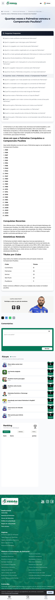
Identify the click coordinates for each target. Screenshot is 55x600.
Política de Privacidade (11, 593)
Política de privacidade (8, 521)
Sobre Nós (4, 513)
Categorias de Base (6, 570)
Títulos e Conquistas (34, 553)
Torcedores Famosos (35, 578)
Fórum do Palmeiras (7, 518)
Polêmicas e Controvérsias (9, 575)
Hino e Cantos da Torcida (8, 572)
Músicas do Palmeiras (7, 545)
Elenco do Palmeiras (7, 542)
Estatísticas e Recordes (35, 564)
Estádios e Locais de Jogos (9, 559)
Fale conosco (5, 526)
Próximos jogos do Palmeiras (9, 534)
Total (34, 431)
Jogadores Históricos (7, 556)
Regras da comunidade (8, 523)
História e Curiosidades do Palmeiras (15, 551)
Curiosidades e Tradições (8, 564)
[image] (49, 331)
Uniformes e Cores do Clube (37, 572)
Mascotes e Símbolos (35, 562)
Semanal (6, 431)
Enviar (47, 348)
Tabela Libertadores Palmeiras (10, 540)
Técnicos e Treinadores (35, 556)
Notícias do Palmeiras (7, 515)
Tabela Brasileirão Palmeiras (9, 537)
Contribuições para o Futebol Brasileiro (40, 575)
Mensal (21, 431)
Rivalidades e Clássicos (35, 559)
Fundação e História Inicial (9, 553)
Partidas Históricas (6, 562)
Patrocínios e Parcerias (8, 567)
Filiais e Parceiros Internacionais (38, 567)
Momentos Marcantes (35, 570)
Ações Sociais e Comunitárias (9, 578)
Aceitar (50, 592)
